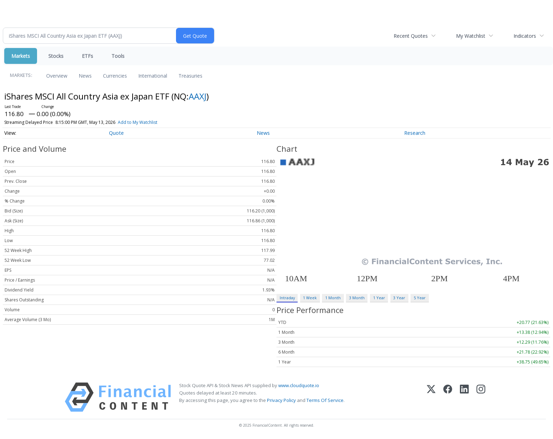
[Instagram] (481, 397)
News (85, 75)
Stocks (55, 56)
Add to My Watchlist (137, 122)
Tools (117, 56)
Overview (56, 75)
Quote (116, 133)
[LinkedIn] (464, 397)
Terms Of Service (325, 400)
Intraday (287, 297)
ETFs (87, 56)
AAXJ (197, 96)
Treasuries (190, 75)
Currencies (115, 75)
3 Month (357, 297)
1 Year (379, 297)
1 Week (310, 297)
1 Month (333, 297)
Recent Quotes (411, 35)
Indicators (525, 35)
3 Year (399, 297)
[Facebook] (447, 397)
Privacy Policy (281, 400)
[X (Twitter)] (431, 397)
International (152, 75)
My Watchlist (470, 35)
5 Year (420, 297)
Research (414, 133)
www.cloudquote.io (298, 385)
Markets (20, 56)
